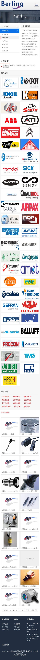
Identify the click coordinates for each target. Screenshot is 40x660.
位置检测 (32, 65)
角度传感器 (5, 400)
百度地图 (23, 655)
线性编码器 (27, 397)
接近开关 (17, 406)
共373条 (6, 610)
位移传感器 (6, 67)
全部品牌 (9, 26)
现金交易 (17, 627)
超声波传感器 (6, 406)
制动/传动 (5, 51)
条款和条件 (5, 629)
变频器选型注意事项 (27, 52)
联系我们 (5, 627)
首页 (13, 65)
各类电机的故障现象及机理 (29, 55)
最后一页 (34, 610)
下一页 (27, 610)
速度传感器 (5, 403)
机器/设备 (5, 47)
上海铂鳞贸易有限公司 (12, 5)
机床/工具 (5, 44)
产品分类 (18, 65)
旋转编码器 (16, 397)
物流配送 (17, 624)
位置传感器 (5, 397)
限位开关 (27, 406)
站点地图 (17, 655)
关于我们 (5, 624)
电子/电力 (5, 41)
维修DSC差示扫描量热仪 (29, 44)
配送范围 (17, 629)
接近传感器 (27, 403)
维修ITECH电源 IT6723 (28, 38)
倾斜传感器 (16, 403)
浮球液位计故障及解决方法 (29, 47)
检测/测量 (5, 38)
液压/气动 (5, 34)
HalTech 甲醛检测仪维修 (28, 49)
